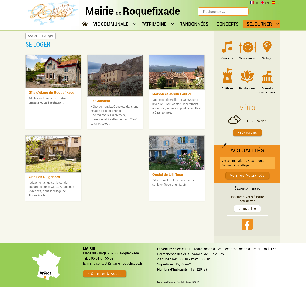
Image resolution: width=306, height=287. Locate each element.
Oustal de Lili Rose (167, 174)
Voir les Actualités (247, 175)
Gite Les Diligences (44, 177)
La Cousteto (100, 101)
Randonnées (247, 88)
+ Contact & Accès (104, 273)
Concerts (227, 58)
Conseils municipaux (267, 90)
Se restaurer (247, 58)
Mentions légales (166, 282)
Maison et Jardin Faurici (171, 94)
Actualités (247, 150)
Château (227, 88)
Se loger (47, 36)
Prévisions (247, 132)
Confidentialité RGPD (188, 282)
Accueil (32, 36)
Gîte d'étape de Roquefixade (51, 92)
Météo (247, 108)
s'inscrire (247, 208)
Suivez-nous (247, 188)
